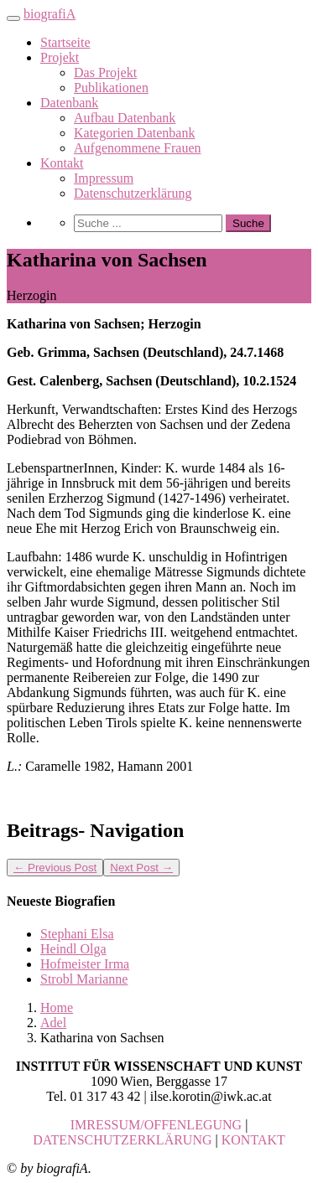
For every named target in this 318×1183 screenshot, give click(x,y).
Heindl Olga (73, 949)
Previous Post (54, 867)
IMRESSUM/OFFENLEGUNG (156, 1125)
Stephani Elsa (77, 934)
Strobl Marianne (84, 979)
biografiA (49, 14)
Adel (53, 1022)
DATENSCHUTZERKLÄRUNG (122, 1140)
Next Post (141, 867)
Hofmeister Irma (84, 964)
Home (56, 1007)
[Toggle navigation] (13, 18)
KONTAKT (253, 1140)
